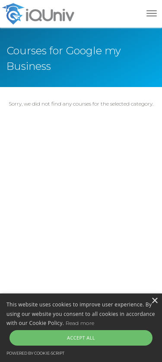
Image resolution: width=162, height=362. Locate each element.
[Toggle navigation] (151, 13)
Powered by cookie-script (35, 353)
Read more (80, 323)
